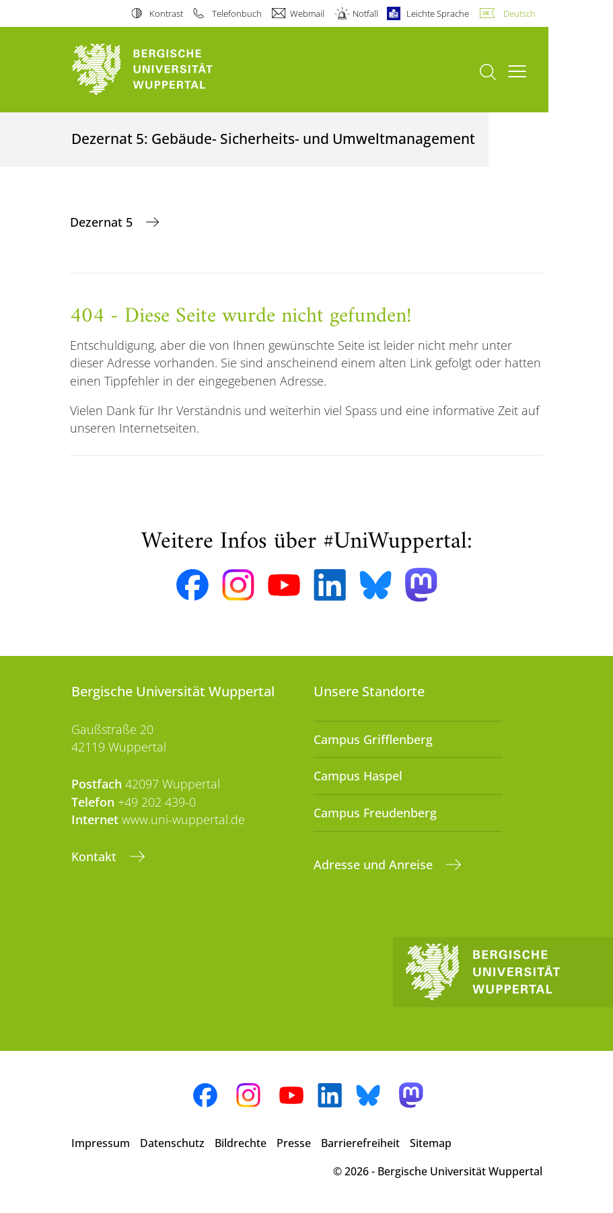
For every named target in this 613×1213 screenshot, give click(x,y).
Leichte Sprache (437, 13)
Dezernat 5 (103, 222)
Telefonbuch (237, 13)
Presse (294, 1143)
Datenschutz (172, 1143)
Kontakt (95, 856)
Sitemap (431, 1143)
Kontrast (166, 13)
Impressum (100, 1143)
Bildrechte (240, 1143)
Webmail (307, 13)
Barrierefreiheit (360, 1143)
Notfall (365, 13)
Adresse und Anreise (375, 864)
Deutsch (519, 13)
